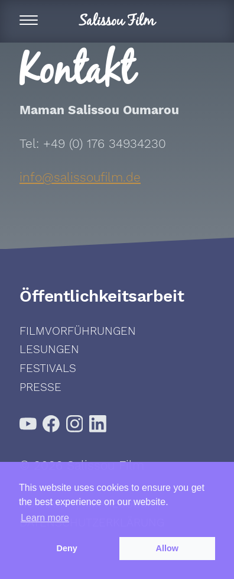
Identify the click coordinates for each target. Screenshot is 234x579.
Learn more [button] (45, 518)
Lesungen (49, 349)
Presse (40, 387)
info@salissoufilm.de (80, 177)
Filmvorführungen (78, 331)
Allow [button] (167, 548)
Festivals (48, 368)
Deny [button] (67, 548)
